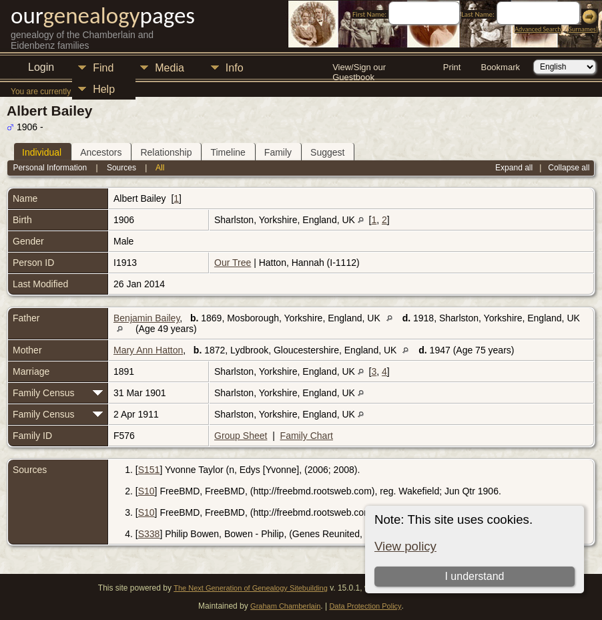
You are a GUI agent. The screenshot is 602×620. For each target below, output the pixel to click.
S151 (149, 469)
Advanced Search (538, 29)
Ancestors (100, 152)
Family (278, 152)
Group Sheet (240, 435)
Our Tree (232, 262)
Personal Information (50, 167)
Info (235, 67)
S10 (146, 491)
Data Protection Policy (365, 606)
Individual (41, 152)
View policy (405, 546)
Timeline (227, 152)
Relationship (166, 152)
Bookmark (500, 67)
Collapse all (568, 167)
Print (452, 67)
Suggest (327, 152)
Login (41, 67)
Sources (121, 167)
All (160, 167)
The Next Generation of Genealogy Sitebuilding (251, 588)
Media (169, 67)
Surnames (582, 29)
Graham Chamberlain (285, 606)
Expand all (514, 167)
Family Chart (306, 435)
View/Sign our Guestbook (359, 68)
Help (104, 89)
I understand (474, 576)
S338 (149, 533)
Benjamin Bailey (146, 318)
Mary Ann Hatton (148, 350)
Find (103, 67)
